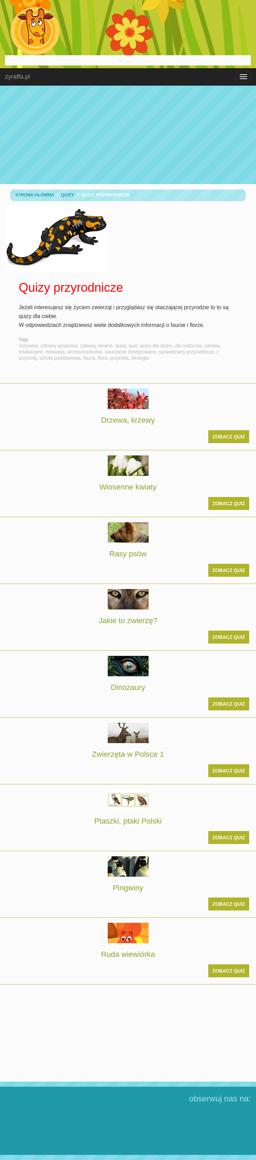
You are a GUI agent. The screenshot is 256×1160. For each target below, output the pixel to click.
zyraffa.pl (17, 76)
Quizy (67, 195)
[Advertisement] (128, 134)
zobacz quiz (228, 436)
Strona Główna (34, 195)
